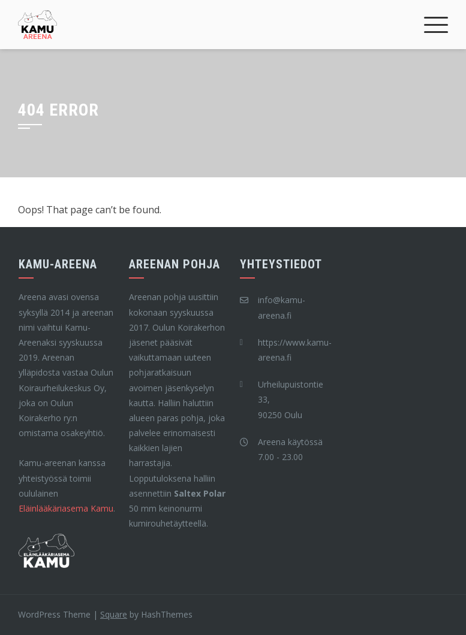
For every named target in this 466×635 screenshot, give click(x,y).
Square (113, 614)
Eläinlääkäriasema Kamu (66, 508)
